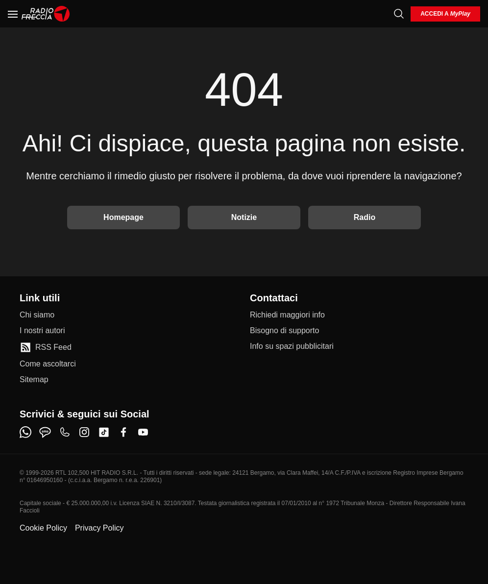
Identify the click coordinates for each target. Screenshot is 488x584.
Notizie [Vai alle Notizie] (244, 217)
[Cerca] (399, 14)
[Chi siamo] (37, 315)
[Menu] (13, 14)
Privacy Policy (99, 528)
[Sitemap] (34, 380)
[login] (445, 14)
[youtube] (143, 432)
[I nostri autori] (42, 331)
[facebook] (123, 432)
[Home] (46, 14)
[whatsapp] (25, 432)
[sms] (45, 432)
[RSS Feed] (46, 347)
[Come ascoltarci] (48, 364)
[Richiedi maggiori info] (287, 315)
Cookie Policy (43, 528)
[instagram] (84, 432)
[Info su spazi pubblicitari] (292, 346)
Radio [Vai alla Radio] (364, 217)
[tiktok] (104, 432)
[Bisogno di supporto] (284, 331)
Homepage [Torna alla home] (123, 217)
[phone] (65, 432)
